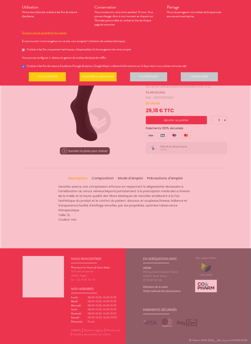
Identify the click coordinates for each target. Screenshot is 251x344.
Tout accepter (48, 77)
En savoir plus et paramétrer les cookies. (44, 33)
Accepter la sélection (99, 77)
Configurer (203, 77)
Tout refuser (151, 77)
